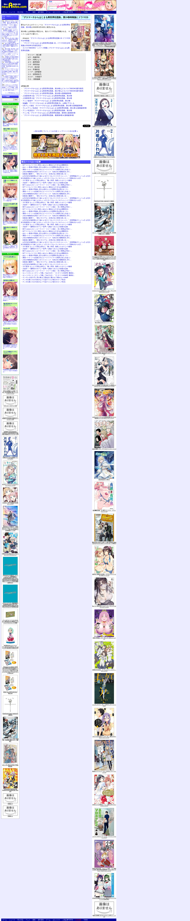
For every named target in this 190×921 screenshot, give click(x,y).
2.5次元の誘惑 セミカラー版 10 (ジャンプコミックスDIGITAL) (104, 898)
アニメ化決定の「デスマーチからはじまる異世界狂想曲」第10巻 (47, 110)
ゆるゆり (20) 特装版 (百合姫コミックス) (10, 503)
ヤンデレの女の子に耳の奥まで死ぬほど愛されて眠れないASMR (45, 277)
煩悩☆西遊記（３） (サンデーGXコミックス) (104, 638)
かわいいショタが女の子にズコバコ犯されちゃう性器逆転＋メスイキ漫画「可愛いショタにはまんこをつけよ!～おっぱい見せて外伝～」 (10, 87)
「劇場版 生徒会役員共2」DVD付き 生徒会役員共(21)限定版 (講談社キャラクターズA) (10, 433)
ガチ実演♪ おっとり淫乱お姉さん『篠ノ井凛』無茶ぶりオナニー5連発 (47, 180)
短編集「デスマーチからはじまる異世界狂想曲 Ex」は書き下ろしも (48, 103)
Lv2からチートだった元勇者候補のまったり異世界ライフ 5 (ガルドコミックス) (104, 417)
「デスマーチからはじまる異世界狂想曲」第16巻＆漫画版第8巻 (47, 93)
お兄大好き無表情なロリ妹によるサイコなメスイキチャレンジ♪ (45, 264)
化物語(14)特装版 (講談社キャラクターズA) (10, 419)
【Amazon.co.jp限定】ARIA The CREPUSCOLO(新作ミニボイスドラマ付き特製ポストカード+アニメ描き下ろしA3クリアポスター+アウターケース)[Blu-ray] (10, 670)
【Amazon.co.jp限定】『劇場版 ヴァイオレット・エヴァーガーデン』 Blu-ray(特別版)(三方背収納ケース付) (10, 528)
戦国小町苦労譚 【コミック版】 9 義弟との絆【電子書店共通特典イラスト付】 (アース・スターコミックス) (104, 870)
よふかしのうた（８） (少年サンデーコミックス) (104, 705)
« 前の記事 (38, 131)
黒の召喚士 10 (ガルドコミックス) (104, 322)
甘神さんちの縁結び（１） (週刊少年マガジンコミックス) (104, 805)
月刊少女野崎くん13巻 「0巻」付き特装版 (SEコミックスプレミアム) (10, 392)
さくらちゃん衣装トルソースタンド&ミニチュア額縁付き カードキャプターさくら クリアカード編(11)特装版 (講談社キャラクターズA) (104, 258)
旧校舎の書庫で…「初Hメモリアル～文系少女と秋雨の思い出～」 (46, 174)
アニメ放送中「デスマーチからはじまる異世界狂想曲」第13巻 (46, 101)
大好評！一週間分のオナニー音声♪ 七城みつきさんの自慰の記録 (45, 183)
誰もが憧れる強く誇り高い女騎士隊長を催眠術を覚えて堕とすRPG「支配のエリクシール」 (10, 45)
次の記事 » (74, 131)
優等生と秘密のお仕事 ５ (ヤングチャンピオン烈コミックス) (104, 575)
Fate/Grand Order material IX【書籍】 (10, 714)
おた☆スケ (56, 12)
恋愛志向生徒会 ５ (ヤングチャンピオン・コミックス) (104, 670)
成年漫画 (41, 12)
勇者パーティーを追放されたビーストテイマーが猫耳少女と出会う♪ (47, 169)
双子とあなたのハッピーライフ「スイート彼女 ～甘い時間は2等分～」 (48, 185)
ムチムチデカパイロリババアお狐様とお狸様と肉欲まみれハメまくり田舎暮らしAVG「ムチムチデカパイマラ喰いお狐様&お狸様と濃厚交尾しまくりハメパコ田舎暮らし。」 (10, 79)
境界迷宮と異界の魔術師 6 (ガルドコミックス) (104, 354)
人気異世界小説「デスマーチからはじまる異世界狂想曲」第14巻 (47, 98)
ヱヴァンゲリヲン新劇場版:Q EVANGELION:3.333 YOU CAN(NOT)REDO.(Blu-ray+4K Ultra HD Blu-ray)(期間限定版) (10, 605)
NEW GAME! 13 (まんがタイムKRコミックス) (104, 916)
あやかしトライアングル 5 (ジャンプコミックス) (10, 485)
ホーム (4, 12)
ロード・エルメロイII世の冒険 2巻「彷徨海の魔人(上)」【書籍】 (10, 740)
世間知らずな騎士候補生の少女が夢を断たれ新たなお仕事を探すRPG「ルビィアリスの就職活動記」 (10, 59)
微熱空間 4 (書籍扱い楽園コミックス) (104, 95)
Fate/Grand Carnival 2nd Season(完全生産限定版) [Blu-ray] (10, 790)
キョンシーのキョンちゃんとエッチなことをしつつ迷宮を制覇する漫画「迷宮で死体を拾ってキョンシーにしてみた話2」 (10, 71)
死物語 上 (10, 816)
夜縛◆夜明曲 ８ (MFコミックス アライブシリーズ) (104, 511)
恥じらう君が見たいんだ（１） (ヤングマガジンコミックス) (104, 606)
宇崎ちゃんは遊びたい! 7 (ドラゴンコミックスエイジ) (10, 554)
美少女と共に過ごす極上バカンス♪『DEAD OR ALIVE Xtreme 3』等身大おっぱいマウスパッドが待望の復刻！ (10, 40)
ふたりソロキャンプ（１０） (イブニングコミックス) (104, 837)
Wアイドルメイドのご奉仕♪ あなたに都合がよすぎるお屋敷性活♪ (46, 165)
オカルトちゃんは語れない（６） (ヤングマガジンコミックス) (104, 291)
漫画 (33, 12)
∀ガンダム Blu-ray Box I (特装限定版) (10, 765)
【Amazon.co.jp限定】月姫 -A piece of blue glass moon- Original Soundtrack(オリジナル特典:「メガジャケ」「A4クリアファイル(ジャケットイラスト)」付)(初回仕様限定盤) (104, 44)
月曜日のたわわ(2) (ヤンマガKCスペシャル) (104, 126)
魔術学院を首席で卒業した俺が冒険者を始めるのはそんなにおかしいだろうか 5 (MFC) (104, 543)
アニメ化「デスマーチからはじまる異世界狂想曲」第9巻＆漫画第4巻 (49, 113)
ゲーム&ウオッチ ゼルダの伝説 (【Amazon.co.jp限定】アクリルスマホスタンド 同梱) (10, 621)
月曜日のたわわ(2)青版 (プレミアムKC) (10, 458)
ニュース (12, 12)
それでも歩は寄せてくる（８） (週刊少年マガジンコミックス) (104, 737)
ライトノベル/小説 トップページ (55, 131)
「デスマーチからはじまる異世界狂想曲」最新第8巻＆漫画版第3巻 (48, 115)
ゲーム (48, 12)
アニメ (28, 12)
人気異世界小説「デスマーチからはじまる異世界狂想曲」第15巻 (47, 96)
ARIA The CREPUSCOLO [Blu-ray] (10, 692)
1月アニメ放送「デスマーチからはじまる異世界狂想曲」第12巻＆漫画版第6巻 (53, 106)
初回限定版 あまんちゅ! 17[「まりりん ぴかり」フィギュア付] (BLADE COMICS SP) (10, 647)
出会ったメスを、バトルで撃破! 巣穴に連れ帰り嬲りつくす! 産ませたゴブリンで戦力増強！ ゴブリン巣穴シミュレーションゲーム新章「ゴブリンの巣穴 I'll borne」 (10, 24)
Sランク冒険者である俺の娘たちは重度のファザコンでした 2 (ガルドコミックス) (104, 386)
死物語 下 (10, 803)
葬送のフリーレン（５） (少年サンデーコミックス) (104, 772)
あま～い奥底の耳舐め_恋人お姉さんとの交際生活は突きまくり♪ (45, 167)
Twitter (86, 12)
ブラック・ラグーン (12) (10, 406)
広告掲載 (78, 12)
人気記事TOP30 (68, 12)
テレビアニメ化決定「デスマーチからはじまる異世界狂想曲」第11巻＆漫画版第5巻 (55, 108)
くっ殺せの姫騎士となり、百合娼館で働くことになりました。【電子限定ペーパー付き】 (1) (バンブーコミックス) (104, 78)
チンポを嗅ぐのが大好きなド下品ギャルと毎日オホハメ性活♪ (44, 280)
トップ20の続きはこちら (12, 93)
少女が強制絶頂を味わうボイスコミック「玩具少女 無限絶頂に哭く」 (47, 172)
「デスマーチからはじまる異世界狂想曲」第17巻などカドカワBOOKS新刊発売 (53, 91)
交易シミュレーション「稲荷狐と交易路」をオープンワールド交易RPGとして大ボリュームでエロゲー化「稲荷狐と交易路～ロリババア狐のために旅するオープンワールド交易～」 (10, 33)
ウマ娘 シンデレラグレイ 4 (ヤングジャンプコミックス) (104, 173)
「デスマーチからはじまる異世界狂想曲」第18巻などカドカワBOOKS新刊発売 (53, 88)
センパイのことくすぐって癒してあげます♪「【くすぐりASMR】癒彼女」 (49, 273)
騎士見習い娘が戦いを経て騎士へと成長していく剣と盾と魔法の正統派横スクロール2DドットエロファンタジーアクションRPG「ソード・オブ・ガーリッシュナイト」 (10, 52)
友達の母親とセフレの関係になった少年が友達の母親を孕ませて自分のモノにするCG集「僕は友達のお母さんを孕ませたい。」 (10, 65)
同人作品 (20, 12)
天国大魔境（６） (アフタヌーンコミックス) (104, 449)
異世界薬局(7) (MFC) (104, 479)
